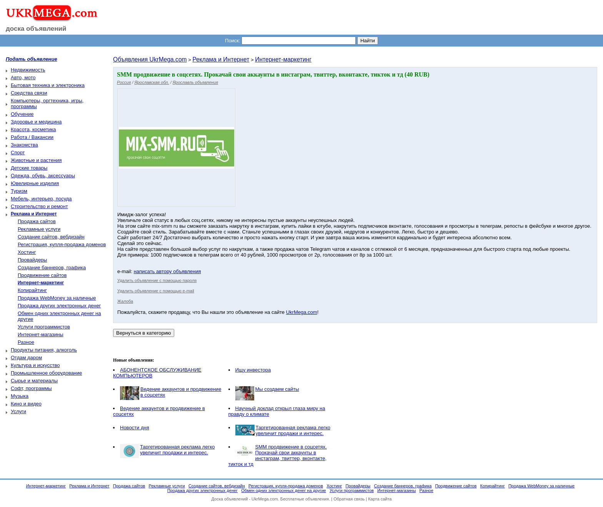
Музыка (19, 396)
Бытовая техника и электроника (48, 85)
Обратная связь (349, 499)
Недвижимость (28, 70)
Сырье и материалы (34, 381)
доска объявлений (36, 28)
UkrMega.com (301, 312)
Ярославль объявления (195, 82)
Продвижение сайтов (42, 275)
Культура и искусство (35, 365)
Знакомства (24, 145)
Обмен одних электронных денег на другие (283, 490)
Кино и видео (26, 404)
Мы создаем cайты (277, 389)
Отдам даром (26, 357)
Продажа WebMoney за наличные (57, 298)
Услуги (18, 411)
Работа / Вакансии (32, 137)
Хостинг (27, 252)
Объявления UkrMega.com (150, 59)
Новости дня (134, 427)
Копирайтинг (32, 290)
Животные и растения (36, 160)
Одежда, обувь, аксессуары (43, 175)
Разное (26, 342)
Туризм (19, 191)
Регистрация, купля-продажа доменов (62, 244)
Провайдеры (32, 260)
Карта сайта (379, 499)
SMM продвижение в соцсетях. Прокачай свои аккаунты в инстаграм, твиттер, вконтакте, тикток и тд (277, 455)
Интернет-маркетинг (283, 59)
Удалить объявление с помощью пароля (157, 280)
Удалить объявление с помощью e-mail (155, 291)
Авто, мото (23, 77)
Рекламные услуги (39, 229)
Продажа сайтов (37, 221)
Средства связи (29, 93)
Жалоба (125, 301)
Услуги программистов (44, 327)
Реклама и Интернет (220, 59)
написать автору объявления (167, 271)
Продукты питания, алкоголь (44, 350)
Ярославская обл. (152, 82)
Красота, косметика (33, 129)
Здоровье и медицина (36, 122)
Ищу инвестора (253, 370)
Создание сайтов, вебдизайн (51, 237)
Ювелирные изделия (35, 183)
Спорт (18, 152)
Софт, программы (31, 388)
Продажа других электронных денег (59, 306)
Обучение (22, 114)
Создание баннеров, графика (52, 267)
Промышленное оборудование (46, 373)
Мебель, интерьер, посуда (41, 199)
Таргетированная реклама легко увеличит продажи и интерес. (293, 430)
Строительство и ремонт (39, 206)
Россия (124, 82)
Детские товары (29, 168)
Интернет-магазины (40, 334)
